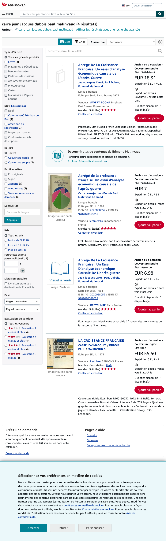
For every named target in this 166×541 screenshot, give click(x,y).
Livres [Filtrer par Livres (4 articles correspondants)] (11, 61)
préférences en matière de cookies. (84, 505)
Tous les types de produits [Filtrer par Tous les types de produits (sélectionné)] (22, 57)
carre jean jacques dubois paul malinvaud (45, 29)
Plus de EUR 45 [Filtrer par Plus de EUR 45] (15, 249)
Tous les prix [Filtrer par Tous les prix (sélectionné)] (14, 235)
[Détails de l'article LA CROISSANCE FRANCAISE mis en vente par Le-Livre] (60, 353)
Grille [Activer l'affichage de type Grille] (80, 42)
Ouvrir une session (143, 5)
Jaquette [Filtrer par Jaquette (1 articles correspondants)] (13, 183)
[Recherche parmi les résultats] (105, 51)
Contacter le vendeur (90, 114)
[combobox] (88, 14)
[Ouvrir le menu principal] (8, 14)
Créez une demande (17, 453)
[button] (160, 51)
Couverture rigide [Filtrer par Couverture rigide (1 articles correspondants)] (18, 157)
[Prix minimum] (11, 263)
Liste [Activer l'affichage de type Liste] (65, 42)
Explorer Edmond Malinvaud (88, 161)
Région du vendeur (17, 301)
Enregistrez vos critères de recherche (108, 445)
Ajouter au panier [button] (149, 118)
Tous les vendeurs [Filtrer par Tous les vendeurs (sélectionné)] (19, 323)
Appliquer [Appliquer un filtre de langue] (12, 219)
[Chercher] (160, 14)
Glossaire (92, 440)
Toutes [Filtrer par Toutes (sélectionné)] (10, 152)
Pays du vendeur (15, 309)
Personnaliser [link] (95, 527)
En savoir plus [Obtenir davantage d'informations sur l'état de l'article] (18, 105)
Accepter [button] (33, 527)
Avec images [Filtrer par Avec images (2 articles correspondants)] (15, 188)
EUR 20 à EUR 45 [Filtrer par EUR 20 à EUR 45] (17, 244)
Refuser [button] (63, 527)
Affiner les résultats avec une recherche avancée (108, 29)
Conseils (92, 435)
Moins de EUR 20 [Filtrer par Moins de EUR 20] (16, 240)
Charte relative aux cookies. (98, 509)
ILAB (109, 365)
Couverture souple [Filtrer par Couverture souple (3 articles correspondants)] (19, 162)
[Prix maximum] (11, 270)
